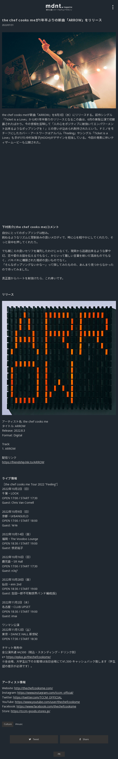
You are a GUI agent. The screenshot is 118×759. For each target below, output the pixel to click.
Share (83, 739)
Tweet (34, 739)
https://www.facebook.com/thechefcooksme (46, 706)
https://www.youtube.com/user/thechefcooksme (47, 702)
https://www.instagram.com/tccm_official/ (45, 693)
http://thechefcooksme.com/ (33, 688)
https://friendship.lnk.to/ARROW (23, 462)
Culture (8, 724)
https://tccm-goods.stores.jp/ (30, 711)
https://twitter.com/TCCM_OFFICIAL (37, 697)
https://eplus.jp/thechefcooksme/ (28, 657)
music (20, 724)
